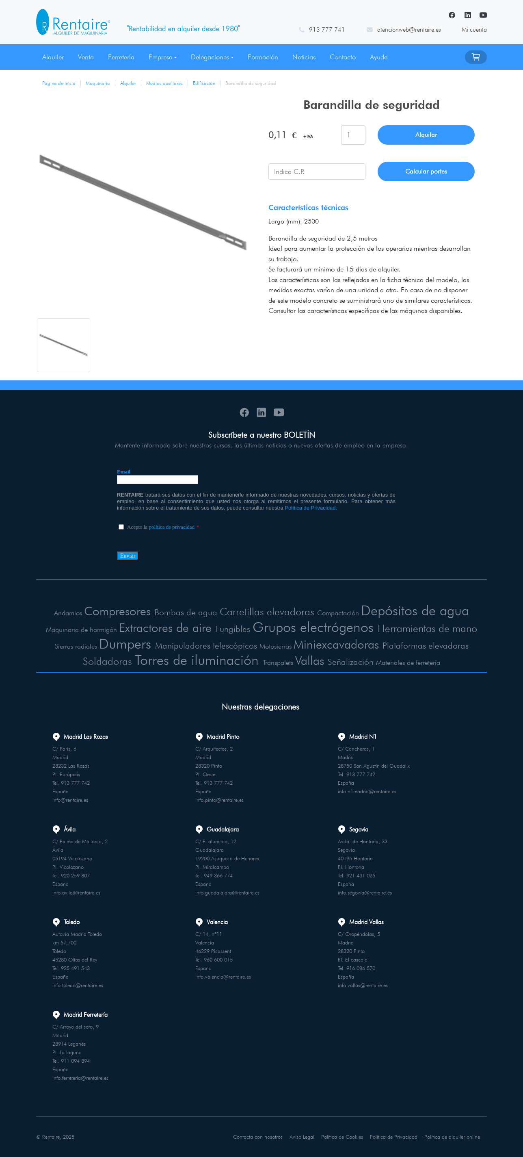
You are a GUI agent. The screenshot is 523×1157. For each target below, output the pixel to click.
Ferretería (121, 57)
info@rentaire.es (70, 800)
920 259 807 (75, 875)
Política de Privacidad (393, 1136)
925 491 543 (75, 968)
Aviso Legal (302, 1136)
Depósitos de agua (415, 610)
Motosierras (275, 646)
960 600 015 (218, 959)
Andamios (68, 613)
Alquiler (53, 57)
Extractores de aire (165, 627)
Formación (263, 57)
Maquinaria (98, 83)
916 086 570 (360, 968)
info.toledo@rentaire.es (77, 985)
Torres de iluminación (197, 659)
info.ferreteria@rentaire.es (80, 1078)
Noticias (304, 57)
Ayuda (379, 57)
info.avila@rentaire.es (76, 892)
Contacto (343, 57)
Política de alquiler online (452, 1136)
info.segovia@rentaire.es (365, 892)
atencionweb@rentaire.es (409, 29)
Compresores (117, 610)
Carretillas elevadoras (267, 611)
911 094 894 (75, 1060)
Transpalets (278, 662)
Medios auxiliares (164, 83)
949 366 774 (218, 875)
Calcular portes (426, 171)
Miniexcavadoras (336, 644)
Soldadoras (107, 661)
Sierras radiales (76, 646)
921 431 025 (360, 875)
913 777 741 (327, 29)
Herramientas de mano (427, 628)
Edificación (204, 83)
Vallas (309, 660)
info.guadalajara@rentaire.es (227, 892)
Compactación (338, 613)
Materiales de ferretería (408, 662)
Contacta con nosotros (258, 1136)
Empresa (161, 57)
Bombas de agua (185, 612)
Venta (86, 57)
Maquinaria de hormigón (81, 629)
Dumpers (125, 643)
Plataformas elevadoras (426, 645)
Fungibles (232, 629)
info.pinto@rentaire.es (219, 800)
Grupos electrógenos (313, 627)
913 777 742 (75, 782)
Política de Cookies (342, 1136)
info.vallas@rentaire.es (363, 985)
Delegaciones (210, 57)
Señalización (351, 662)
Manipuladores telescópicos (206, 645)
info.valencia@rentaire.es (223, 976)
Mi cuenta (474, 29)
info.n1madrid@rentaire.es (367, 791)
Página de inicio (59, 83)
